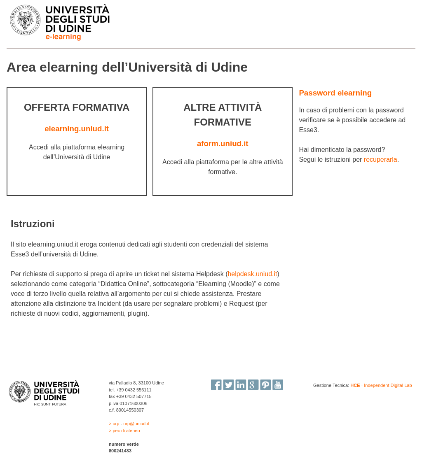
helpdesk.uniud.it (252, 273)
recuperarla (380, 159)
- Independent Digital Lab (381, 385)
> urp (114, 423)
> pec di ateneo (124, 430)
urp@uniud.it (136, 423)
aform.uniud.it (223, 143)
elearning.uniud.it (77, 128)
